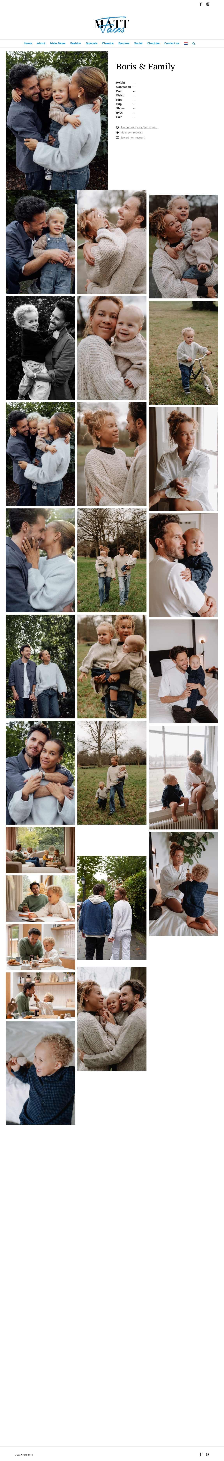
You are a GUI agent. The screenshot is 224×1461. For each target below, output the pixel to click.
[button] (193, 43)
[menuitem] (186, 43)
